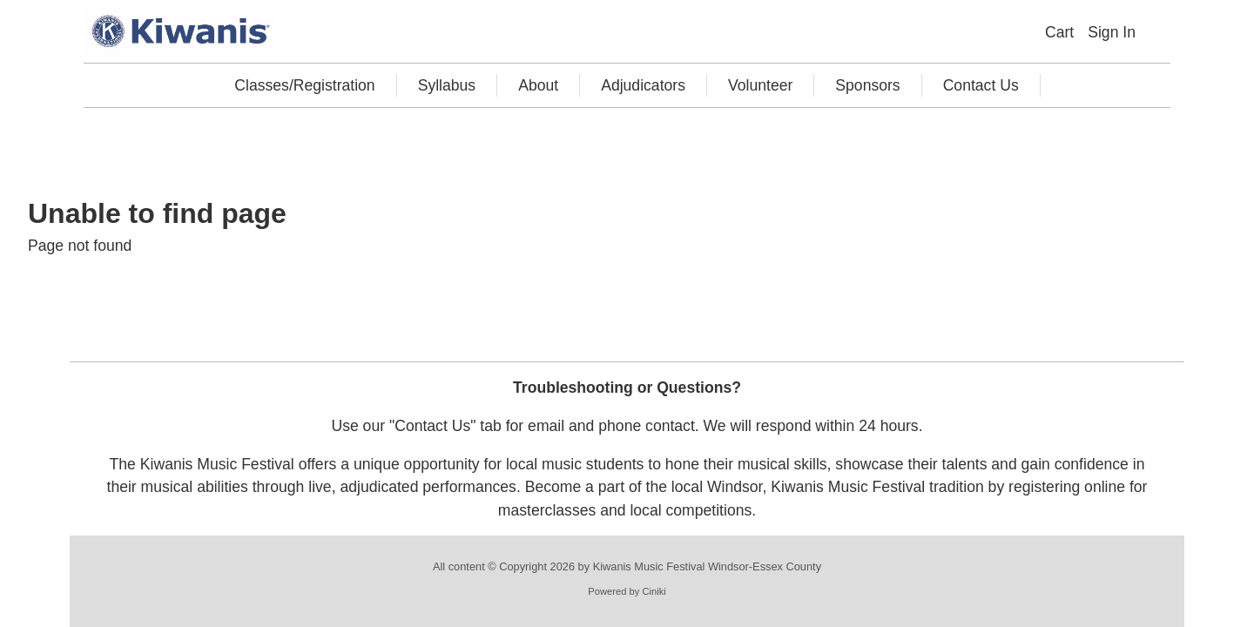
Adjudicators (643, 85)
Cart (1059, 32)
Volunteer (760, 85)
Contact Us (981, 85)
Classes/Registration (304, 85)
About (538, 85)
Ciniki (653, 591)
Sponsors (867, 85)
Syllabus (447, 85)
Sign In (1112, 32)
